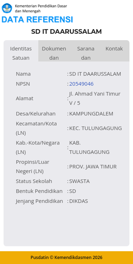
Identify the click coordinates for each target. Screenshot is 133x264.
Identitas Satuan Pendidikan (21, 53)
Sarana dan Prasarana (86, 53)
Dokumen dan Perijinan (54, 53)
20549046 (81, 83)
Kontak (114, 48)
